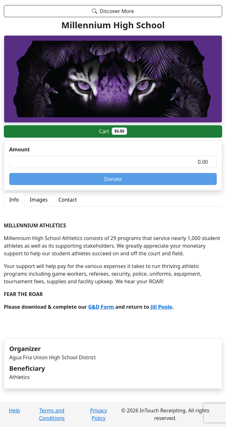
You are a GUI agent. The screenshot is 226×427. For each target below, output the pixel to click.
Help (14, 410)
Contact (67, 199)
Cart (113, 130)
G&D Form (101, 306)
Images (39, 199)
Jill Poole (161, 306)
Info (14, 199)
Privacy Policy (98, 414)
